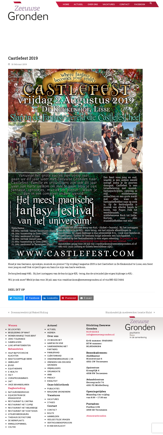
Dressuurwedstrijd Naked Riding (28, 312)
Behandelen (15, 348)
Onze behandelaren (18, 384)
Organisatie (53, 371)
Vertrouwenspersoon (59, 422)
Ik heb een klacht (56, 425)
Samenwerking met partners (57, 348)
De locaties (14, 329)
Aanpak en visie (55, 343)
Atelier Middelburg (18, 414)
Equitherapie (15, 368)
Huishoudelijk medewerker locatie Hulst (130, 312)
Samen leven (14, 342)
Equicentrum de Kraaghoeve (16, 396)
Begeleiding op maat (19, 332)
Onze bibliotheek (58, 384)
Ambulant (13, 362)
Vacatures (53, 395)
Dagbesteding (16, 388)
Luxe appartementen (19, 345)
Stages (51, 402)
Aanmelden (53, 416)
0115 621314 (92, 331)
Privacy (51, 377)
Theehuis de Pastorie (19, 417)
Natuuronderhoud (18, 392)
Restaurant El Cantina (20, 401)
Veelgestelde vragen (58, 419)
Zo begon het (54, 340)
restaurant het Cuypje (20, 404)
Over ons (52, 336)
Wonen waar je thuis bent (22, 335)
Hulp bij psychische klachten (18, 354)
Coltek (12, 426)
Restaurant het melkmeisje (23, 407)
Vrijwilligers (54, 368)
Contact (52, 405)
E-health (13, 371)
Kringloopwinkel (17, 423)
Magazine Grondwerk (59, 391)
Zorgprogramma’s (18, 378)
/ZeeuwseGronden (96, 415)
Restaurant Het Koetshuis (23, 410)
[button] (150, 4)
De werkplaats (16, 420)
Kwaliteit (52, 380)
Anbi (49, 374)
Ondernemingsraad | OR (60, 358)
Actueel (52, 325)
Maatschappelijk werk (20, 358)
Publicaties (53, 388)
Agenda (51, 332)
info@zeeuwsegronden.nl (100, 334)
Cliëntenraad (54, 355)
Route (50, 413)
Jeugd (11, 365)
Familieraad (53, 352)
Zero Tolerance (16, 338)
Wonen (12, 325)
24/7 (10, 381)
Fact (10, 374)
